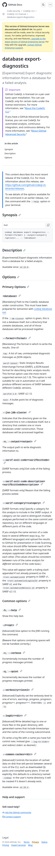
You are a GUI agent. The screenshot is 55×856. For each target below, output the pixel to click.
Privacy (35, 842)
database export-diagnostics (20, 17)
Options (10, 276)
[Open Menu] (50, 4)
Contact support (11, 816)
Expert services (18, 845)
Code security (13, 11)
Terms (26, 842)
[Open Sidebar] (3, 14)
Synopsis (11, 214)
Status (44, 842)
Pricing (5, 845)
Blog (30, 845)
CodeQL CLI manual (16, 14)
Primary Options (15, 287)
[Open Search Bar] (43, 4)
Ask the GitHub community (16, 812)
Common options (16, 601)
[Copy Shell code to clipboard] (48, 225)
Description (14, 250)
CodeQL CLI (28, 11)
